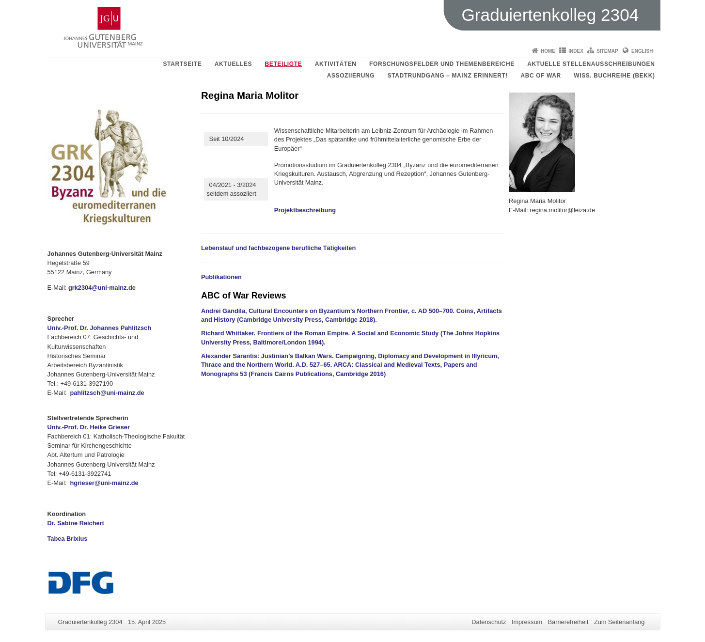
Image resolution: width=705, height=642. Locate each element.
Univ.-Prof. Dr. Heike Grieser (88, 427)
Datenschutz (488, 622)
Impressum (527, 622)
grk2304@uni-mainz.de (102, 287)
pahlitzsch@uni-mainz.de (107, 392)
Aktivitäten (336, 64)
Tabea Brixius (67, 538)
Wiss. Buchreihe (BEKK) (614, 75)
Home (548, 51)
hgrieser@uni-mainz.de (104, 482)
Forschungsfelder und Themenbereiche (442, 64)
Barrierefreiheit (568, 622)
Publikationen (221, 277)
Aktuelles (233, 64)
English (642, 51)
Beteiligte (283, 64)
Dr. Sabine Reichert (75, 523)
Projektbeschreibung (305, 210)
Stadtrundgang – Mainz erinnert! (448, 75)
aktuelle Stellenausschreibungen (591, 64)
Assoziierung (351, 75)
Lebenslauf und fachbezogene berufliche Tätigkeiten (278, 247)
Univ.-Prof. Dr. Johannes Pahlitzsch (99, 327)
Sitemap (607, 51)
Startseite (182, 64)
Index (575, 51)
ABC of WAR (541, 75)
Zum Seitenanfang (619, 622)
